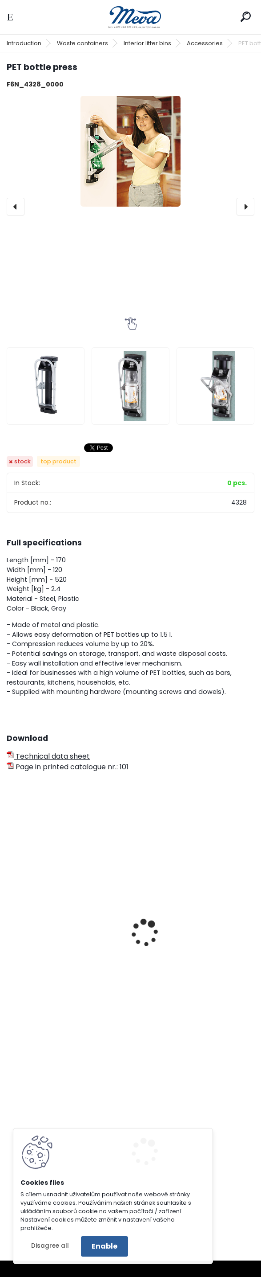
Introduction (24, 43)
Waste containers (82, 43)
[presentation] (15, 206)
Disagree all (50, 1246)
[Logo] (131, 17)
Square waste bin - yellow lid (190, 944)
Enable (104, 1246)
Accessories (205, 43)
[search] (245, 16)
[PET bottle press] (130, 151)
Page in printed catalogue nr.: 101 (67, 767)
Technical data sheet (48, 756)
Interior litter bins (147, 43)
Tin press (28, 944)
